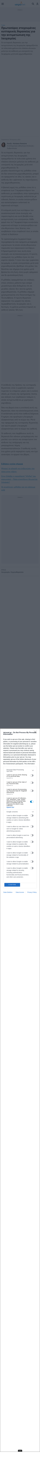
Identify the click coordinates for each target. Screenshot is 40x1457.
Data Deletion (7, 892)
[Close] (36, 733)
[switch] (31, 775)
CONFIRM (12, 885)
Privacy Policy (32, 892)
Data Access (20, 892)
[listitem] (20, 770)
